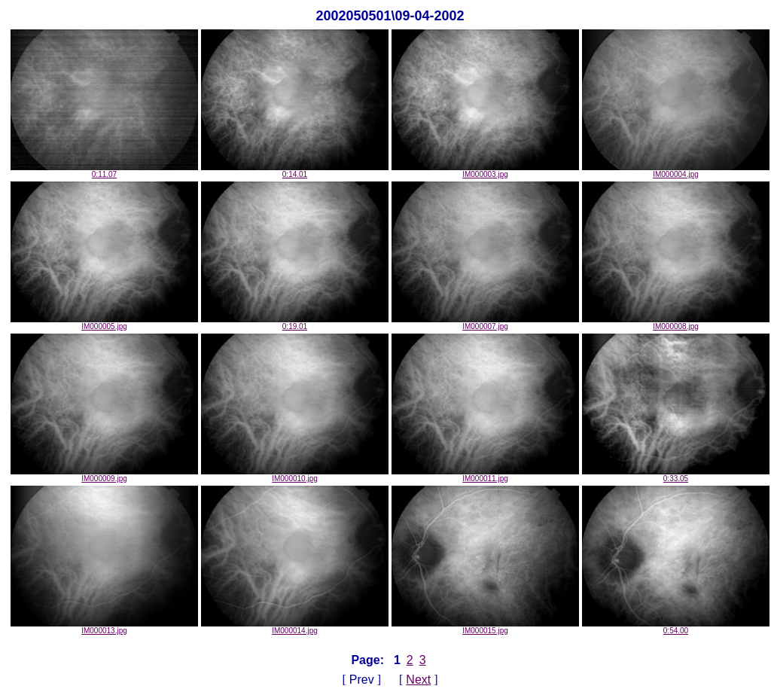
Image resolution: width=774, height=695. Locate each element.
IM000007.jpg (485, 323)
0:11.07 (104, 170)
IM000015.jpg (485, 627)
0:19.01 (295, 323)
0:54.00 (675, 627)
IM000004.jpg (675, 170)
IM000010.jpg (295, 475)
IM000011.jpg (485, 475)
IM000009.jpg (104, 475)
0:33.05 (675, 475)
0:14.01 (295, 170)
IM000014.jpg (295, 627)
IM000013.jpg (104, 627)
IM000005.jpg (104, 323)
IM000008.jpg (675, 323)
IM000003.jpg (485, 170)
